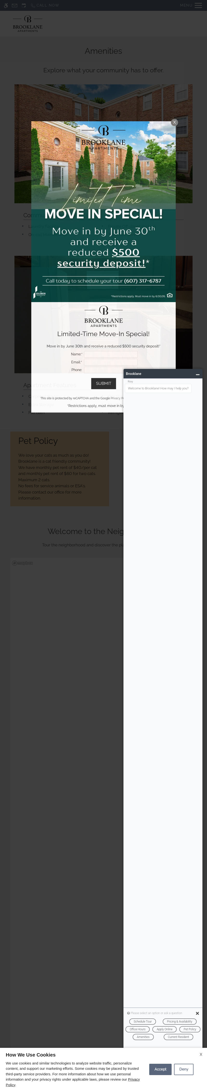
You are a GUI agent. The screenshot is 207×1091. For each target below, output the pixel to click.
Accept (160, 1069)
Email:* (76, 362)
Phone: (76, 370)
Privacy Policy (120, 398)
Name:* (77, 354)
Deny (183, 1069)
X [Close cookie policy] (201, 1054)
